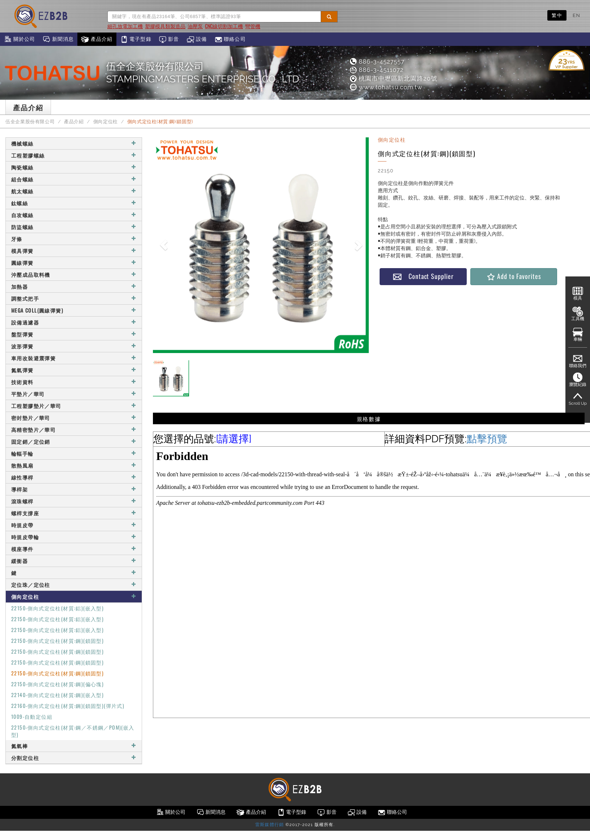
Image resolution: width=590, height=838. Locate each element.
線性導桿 (73, 477)
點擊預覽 (487, 439)
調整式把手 (73, 298)
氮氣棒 (73, 745)
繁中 (557, 15)
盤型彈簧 (73, 334)
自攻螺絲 (73, 215)
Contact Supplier (423, 276)
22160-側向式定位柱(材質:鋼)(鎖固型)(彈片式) (67, 705)
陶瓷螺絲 (73, 167)
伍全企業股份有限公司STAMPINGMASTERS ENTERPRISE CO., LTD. (203, 73)
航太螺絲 (73, 191)
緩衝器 (73, 560)
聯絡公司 (230, 39)
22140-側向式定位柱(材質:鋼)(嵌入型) (57, 695)
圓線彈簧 (73, 262)
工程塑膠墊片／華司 (73, 405)
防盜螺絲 (73, 227)
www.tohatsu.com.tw (385, 87)
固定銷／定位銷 (73, 441)
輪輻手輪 (73, 453)
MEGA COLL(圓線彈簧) (73, 310)
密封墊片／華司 (73, 417)
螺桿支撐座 (73, 513)
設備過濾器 (73, 322)
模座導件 (73, 549)
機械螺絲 (73, 143)
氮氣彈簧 (73, 370)
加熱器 (73, 286)
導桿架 (73, 489)
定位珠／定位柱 (73, 584)
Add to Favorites (513, 276)
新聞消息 (58, 39)
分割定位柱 (73, 757)
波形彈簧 (73, 346)
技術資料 (73, 382)
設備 (197, 39)
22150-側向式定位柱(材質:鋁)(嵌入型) (57, 608)
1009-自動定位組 (31, 716)
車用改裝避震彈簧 (73, 358)
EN (576, 15)
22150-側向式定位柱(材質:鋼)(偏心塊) (57, 684)
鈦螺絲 (73, 203)
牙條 (73, 238)
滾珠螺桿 (73, 501)
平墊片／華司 (73, 393)
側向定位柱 (105, 121)
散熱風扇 (73, 465)
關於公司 (19, 39)
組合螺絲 (73, 179)
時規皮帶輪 (73, 537)
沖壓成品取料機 (73, 274)
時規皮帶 (73, 525)
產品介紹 (96, 39)
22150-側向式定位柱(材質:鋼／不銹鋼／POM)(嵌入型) (72, 730)
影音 (169, 39)
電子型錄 (135, 39)
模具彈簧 (73, 250)
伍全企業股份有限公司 (30, 121)
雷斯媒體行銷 (269, 824)
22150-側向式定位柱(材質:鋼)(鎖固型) (57, 640)
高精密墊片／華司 (73, 429)
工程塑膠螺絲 (73, 155)
